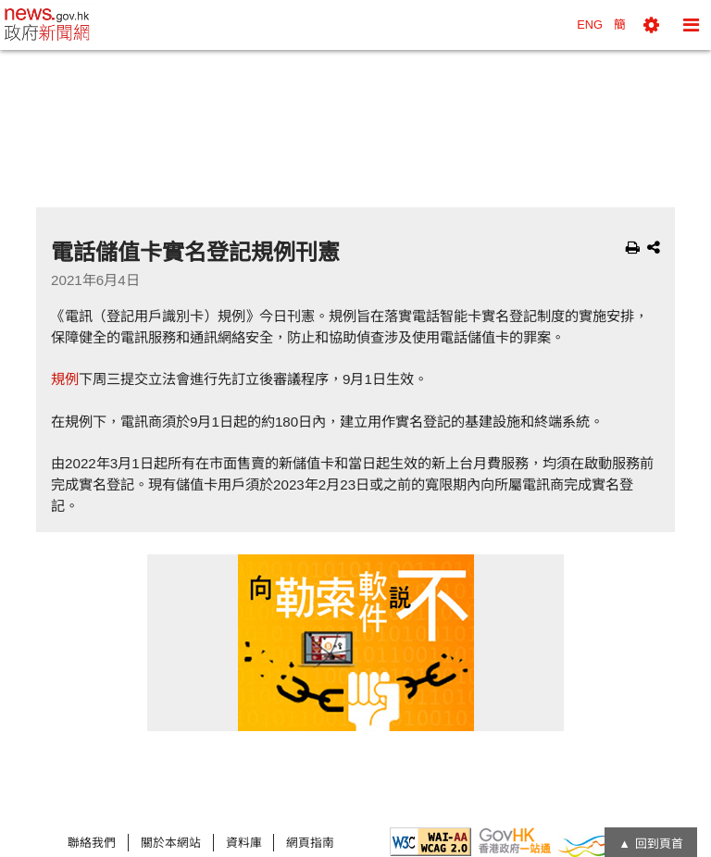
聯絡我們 (92, 843)
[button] (651, 25)
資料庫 (244, 843)
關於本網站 (171, 843)
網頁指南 (310, 843)
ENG (590, 24)
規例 (65, 379)
